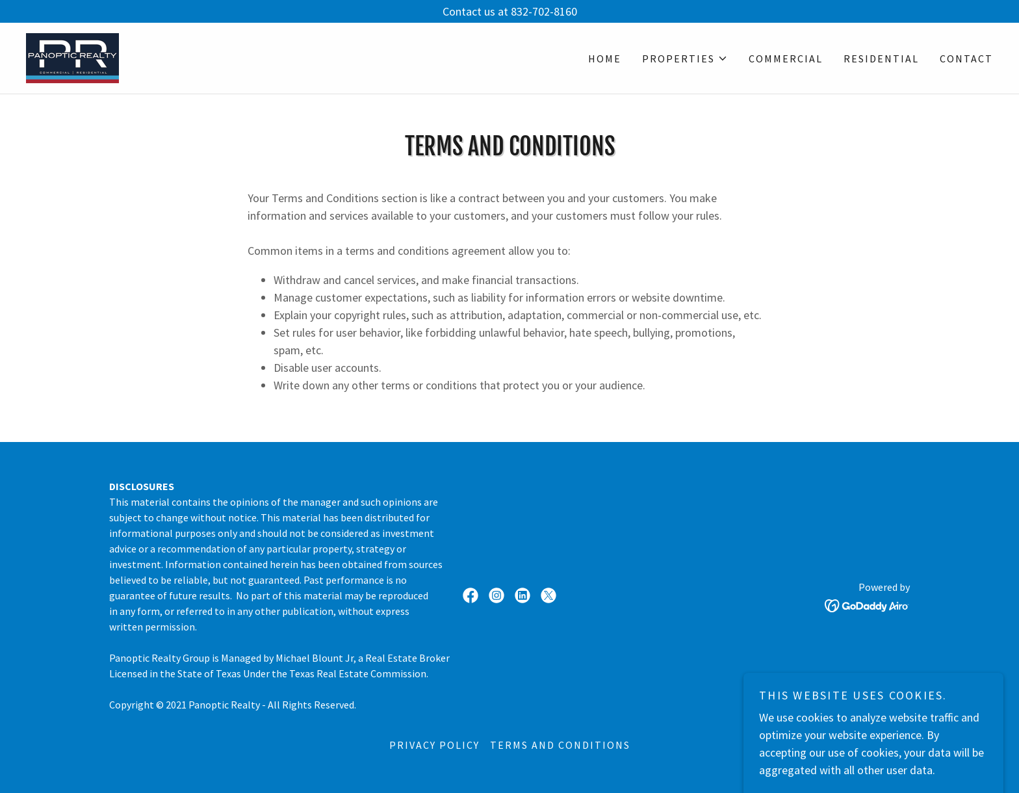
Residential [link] (881, 58)
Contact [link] (966, 58)
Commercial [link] (786, 58)
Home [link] (604, 58)
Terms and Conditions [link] (560, 744)
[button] (685, 58)
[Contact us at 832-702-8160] (509, 11)
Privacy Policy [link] (434, 744)
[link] (72, 56)
